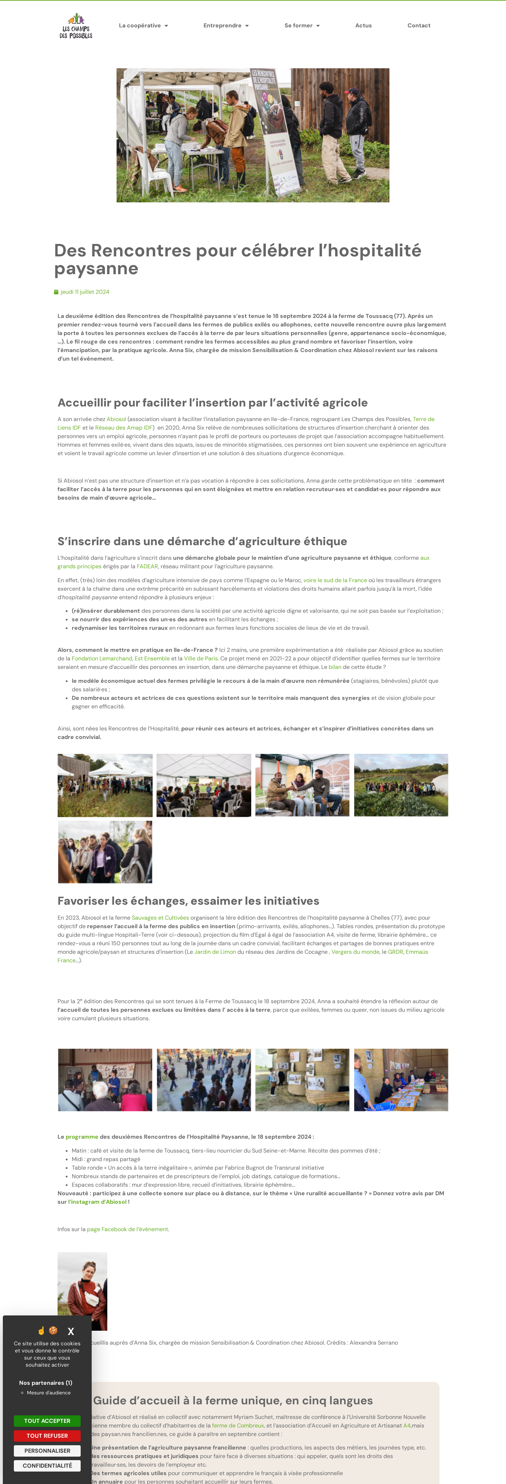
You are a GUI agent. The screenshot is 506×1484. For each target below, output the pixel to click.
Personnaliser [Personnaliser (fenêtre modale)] (47, 1450)
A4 (407, 1425)
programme (82, 1136)
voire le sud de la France (335, 580)
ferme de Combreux (238, 1425)
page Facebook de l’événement (127, 1229)
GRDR (395, 952)
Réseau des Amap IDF (123, 427)
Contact (419, 25)
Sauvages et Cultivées (160, 917)
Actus (363, 25)
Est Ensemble (152, 658)
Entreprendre (226, 25)
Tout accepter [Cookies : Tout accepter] (47, 1421)
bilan (335, 667)
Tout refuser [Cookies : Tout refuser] (47, 1436)
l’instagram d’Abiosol (97, 1202)
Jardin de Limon (215, 952)
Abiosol (116, 419)
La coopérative (143, 25)
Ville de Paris (201, 658)
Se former (302, 25)
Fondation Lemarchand (102, 658)
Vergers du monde (356, 952)
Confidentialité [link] (47, 1465)
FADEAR (147, 566)
